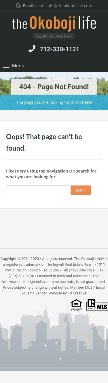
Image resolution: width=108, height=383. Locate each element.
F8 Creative (77, 293)
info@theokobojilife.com (69, 5)
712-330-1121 (59, 48)
